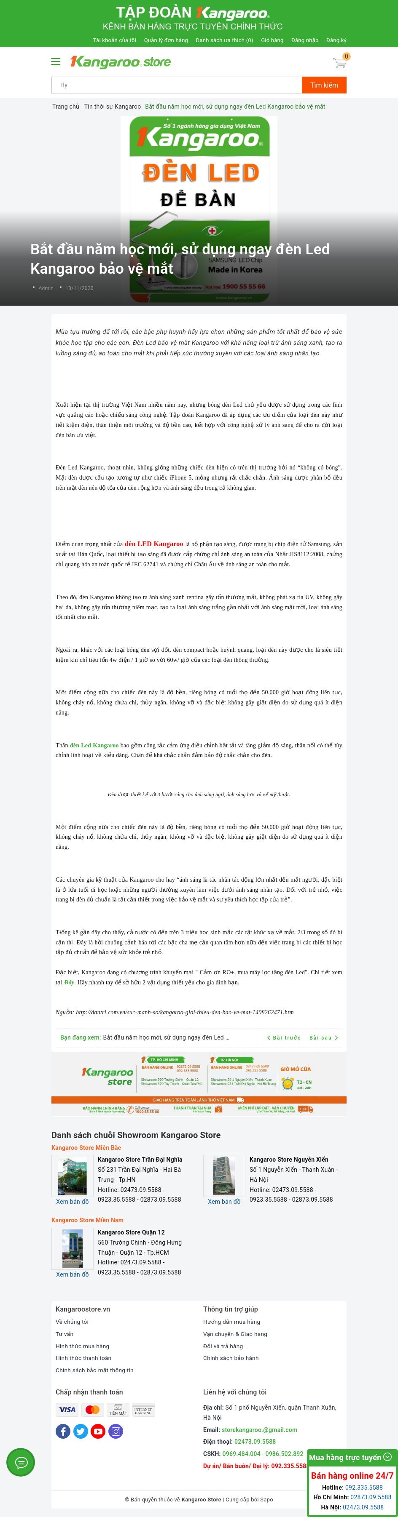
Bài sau (323, 1038)
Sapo (266, 1499)
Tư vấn (65, 1333)
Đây (69, 982)
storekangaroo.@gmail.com (259, 1429)
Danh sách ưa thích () (224, 40)
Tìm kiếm (324, 85)
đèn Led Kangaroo (94, 745)
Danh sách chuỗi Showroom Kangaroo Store (136, 1135)
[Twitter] (80, 1431)
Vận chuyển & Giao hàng (236, 1333)
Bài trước (285, 1038)
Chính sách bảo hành (231, 1357)
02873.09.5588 (370, 1497)
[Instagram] (115, 1431)
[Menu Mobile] (56, 60)
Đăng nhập (304, 40)
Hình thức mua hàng (83, 1346)
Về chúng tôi (72, 1321)
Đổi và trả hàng (223, 1346)
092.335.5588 (290, 1466)
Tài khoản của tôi (114, 40)
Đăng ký (336, 40)
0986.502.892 (284, 1453)
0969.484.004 (242, 1453)
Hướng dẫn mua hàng (232, 1321)
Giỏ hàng (272, 40)
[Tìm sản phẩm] (176, 85)
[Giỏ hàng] (339, 63)
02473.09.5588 (255, 1441)
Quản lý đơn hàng (166, 40)
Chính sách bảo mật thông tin (96, 1370)
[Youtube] (98, 1431)
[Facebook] (63, 1431)
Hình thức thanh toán (84, 1357)
